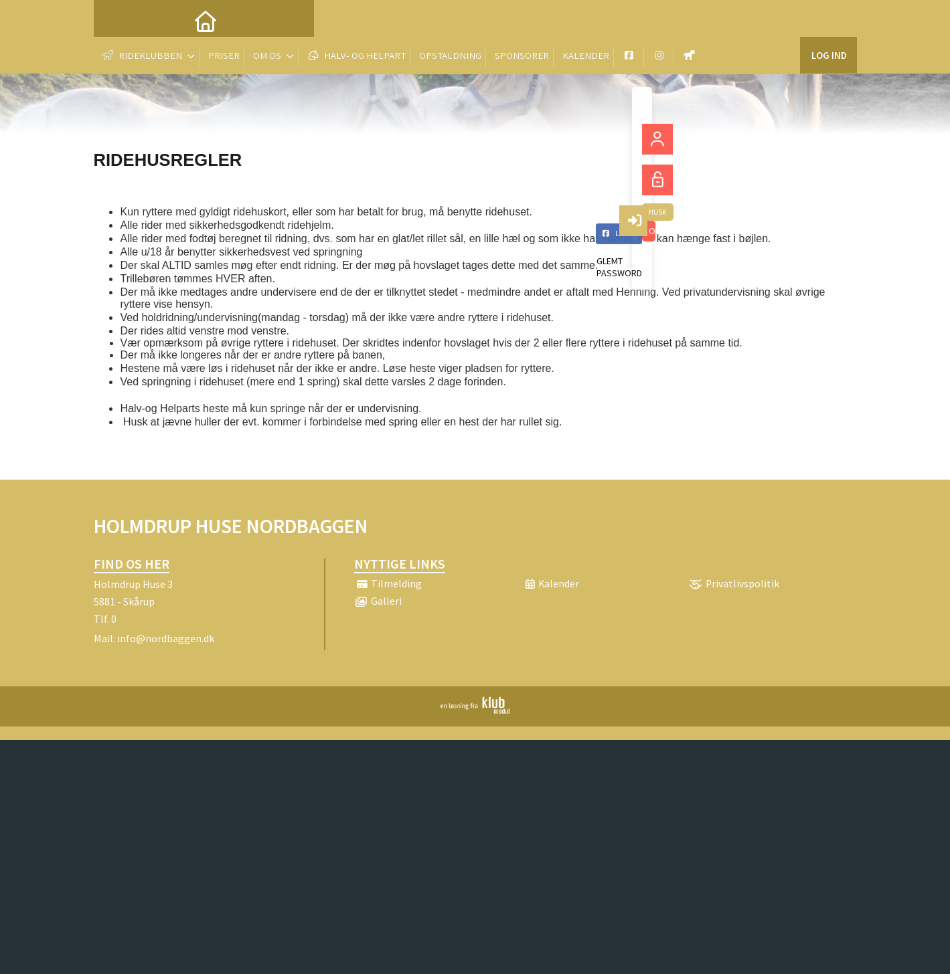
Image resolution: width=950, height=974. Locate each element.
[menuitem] (114, 20)
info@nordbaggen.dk (165, 638)
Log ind (828, 19)
